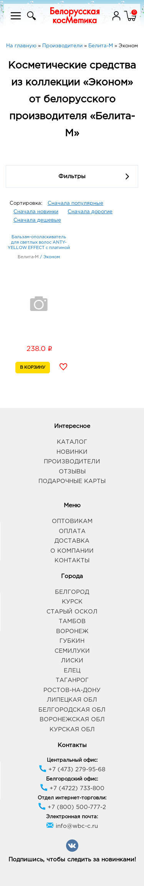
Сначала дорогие (90, 212)
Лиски (72, 660)
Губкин (72, 641)
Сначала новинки (35, 212)
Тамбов (72, 621)
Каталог (72, 442)
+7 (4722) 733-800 (72, 788)
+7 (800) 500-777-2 (72, 807)
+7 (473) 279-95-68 (72, 769)
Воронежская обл (72, 719)
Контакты (72, 560)
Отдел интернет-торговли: (72, 798)
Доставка (72, 540)
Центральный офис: (72, 760)
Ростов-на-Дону (72, 690)
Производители (72, 461)
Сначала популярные (75, 203)
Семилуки (72, 651)
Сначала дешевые (37, 220)
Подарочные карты (72, 481)
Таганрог (72, 680)
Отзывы (72, 471)
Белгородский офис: (72, 779)
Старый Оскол (72, 611)
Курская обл (72, 729)
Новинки (72, 452)
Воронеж (72, 631)
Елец (72, 670)
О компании (72, 550)
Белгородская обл (72, 709)
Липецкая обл (72, 699)
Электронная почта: (72, 817)
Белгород (72, 592)
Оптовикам (72, 521)
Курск (72, 601)
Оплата (72, 531)
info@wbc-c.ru (72, 826)
